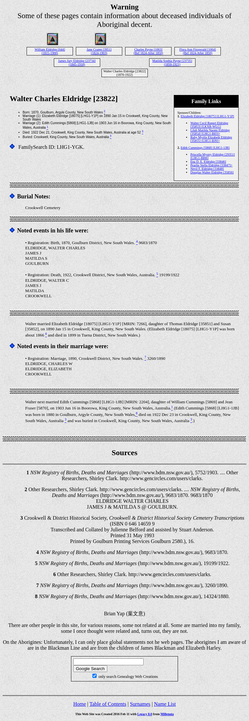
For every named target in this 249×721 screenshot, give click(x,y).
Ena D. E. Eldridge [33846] (208, 161)
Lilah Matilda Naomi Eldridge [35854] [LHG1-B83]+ (210, 132)
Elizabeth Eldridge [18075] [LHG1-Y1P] (207, 116)
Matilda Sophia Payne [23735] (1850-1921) (172, 62)
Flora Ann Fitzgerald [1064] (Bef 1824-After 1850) (197, 51)
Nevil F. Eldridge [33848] (207, 169)
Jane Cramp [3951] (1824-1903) (99, 51)
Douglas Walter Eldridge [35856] (211, 172)
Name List (165, 704)
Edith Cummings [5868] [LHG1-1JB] (205, 147)
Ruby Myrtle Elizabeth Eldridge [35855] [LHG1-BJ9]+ (211, 139)
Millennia (167, 714)
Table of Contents (107, 704)
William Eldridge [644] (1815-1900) (50, 51)
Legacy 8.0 (144, 714)
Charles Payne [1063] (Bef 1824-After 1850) (148, 51)
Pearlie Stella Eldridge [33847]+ (211, 165)
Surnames (140, 704)
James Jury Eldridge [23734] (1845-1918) (76, 62)
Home (79, 704)
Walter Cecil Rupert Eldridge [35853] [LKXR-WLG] (209, 124)
